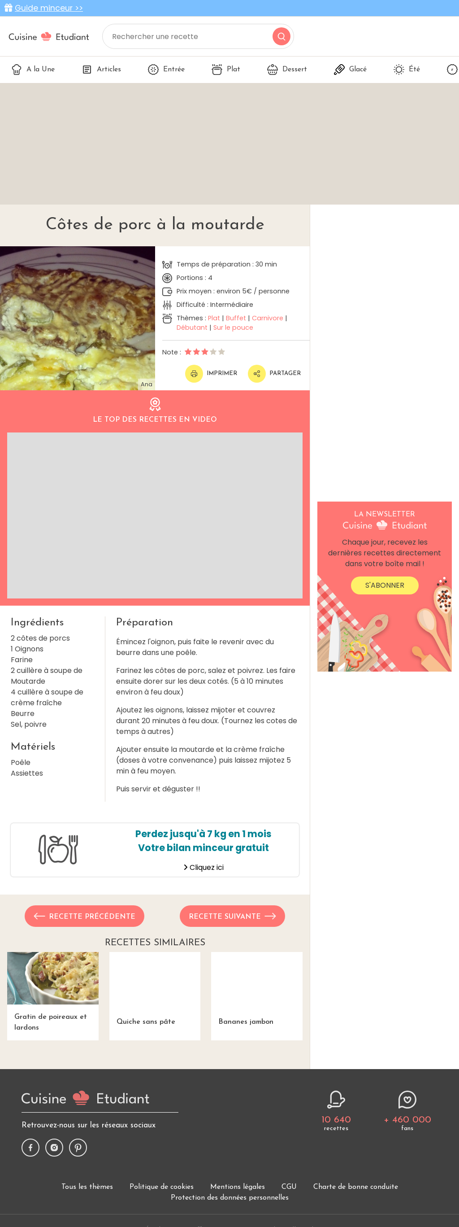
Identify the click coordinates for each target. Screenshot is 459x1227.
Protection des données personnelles (230, 1197)
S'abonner (384, 585)
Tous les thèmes (87, 1187)
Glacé (350, 69)
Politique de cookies (162, 1187)
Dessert (287, 69)
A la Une (33, 69)
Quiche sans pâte (155, 989)
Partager (274, 374)
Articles (101, 69)
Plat (226, 69)
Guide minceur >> (49, 8)
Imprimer (211, 374)
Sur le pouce (233, 327)
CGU (289, 1187)
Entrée (166, 69)
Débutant (192, 327)
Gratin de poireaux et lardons (53, 991)
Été (407, 69)
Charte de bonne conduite (355, 1187)
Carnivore (267, 318)
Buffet (236, 318)
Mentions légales (237, 1187)
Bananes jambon (257, 989)
